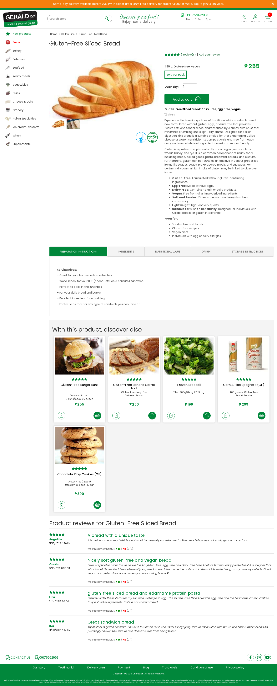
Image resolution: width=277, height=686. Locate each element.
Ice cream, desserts (26, 127)
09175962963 (194, 15)
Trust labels (169, 667)
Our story (39, 667)
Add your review (209, 54)
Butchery (19, 59)
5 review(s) (188, 54)
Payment (124, 667)
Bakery (17, 51)
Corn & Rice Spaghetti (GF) (243, 385)
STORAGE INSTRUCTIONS (248, 251)
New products (22, 34)
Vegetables (20, 85)
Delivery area (96, 667)
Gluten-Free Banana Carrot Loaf (134, 387)
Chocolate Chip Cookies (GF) (79, 474)
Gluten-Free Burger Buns (79, 385)
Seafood (18, 68)
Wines (17, 135)
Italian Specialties (24, 118)
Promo (17, 42)
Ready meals (21, 76)
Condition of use (202, 667)
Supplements (22, 144)
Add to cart (186, 99)
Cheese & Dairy (23, 102)
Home (53, 34)
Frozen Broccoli (189, 385)
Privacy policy (235, 667)
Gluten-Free (68, 34)
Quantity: (170, 87)
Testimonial (66, 667)
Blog (146, 667)
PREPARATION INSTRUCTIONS (78, 251)
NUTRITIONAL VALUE (167, 251)
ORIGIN (206, 251)
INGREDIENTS (126, 251)
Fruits (16, 93)
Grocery (18, 110)
